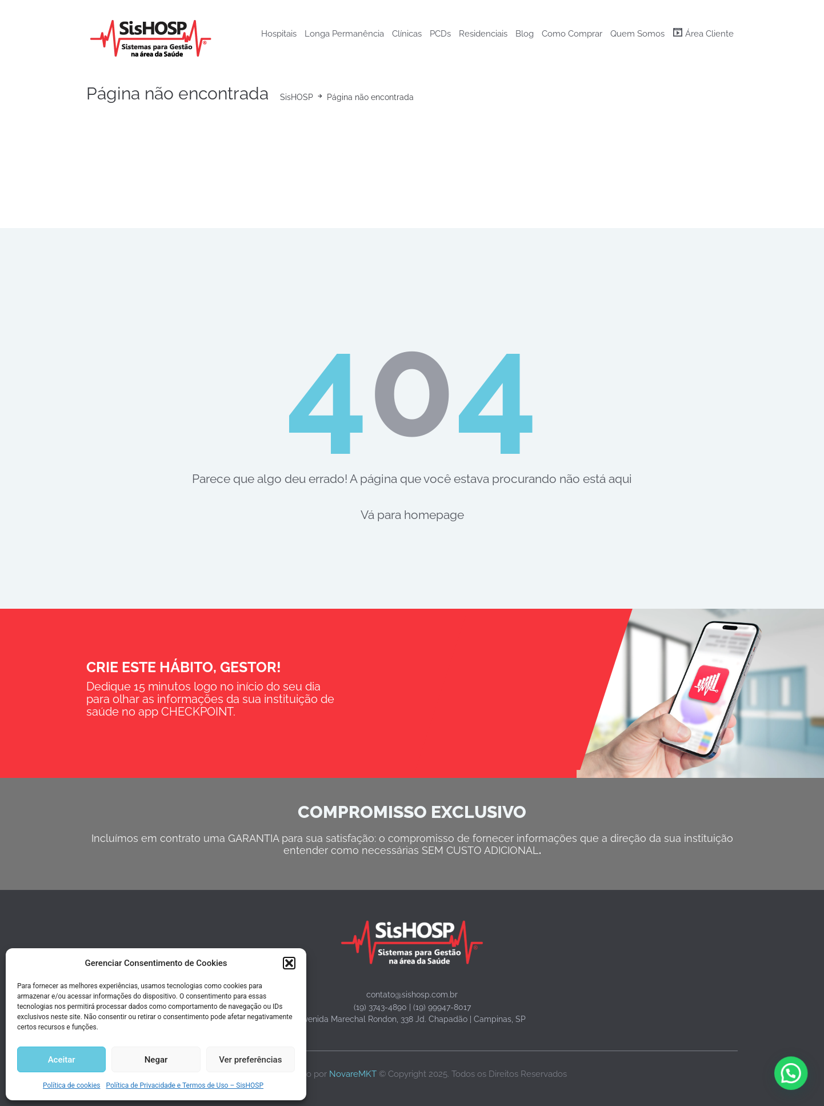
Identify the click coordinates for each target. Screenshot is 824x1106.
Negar (156, 1060)
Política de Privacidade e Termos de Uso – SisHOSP (184, 1085)
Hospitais (279, 34)
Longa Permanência (344, 34)
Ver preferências (250, 1060)
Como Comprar (572, 34)
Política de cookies (72, 1085)
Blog (524, 34)
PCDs (440, 34)
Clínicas (407, 34)
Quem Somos (637, 34)
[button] (289, 963)
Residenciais (483, 34)
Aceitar (61, 1060)
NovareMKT (353, 1074)
